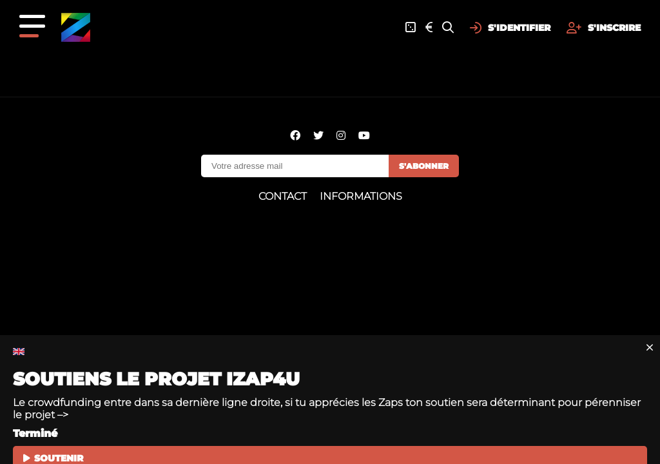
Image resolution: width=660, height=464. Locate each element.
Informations (361, 196)
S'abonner (424, 166)
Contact (282, 196)
